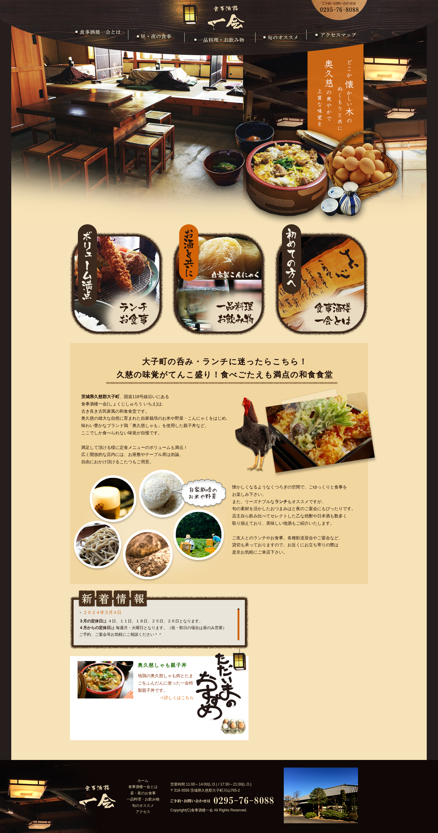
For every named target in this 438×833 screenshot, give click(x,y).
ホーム (142, 781)
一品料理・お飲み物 (220, 39)
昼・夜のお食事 (156, 39)
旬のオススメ (280, 39)
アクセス (334, 39)
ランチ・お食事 (116, 279)
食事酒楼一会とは (100, 39)
